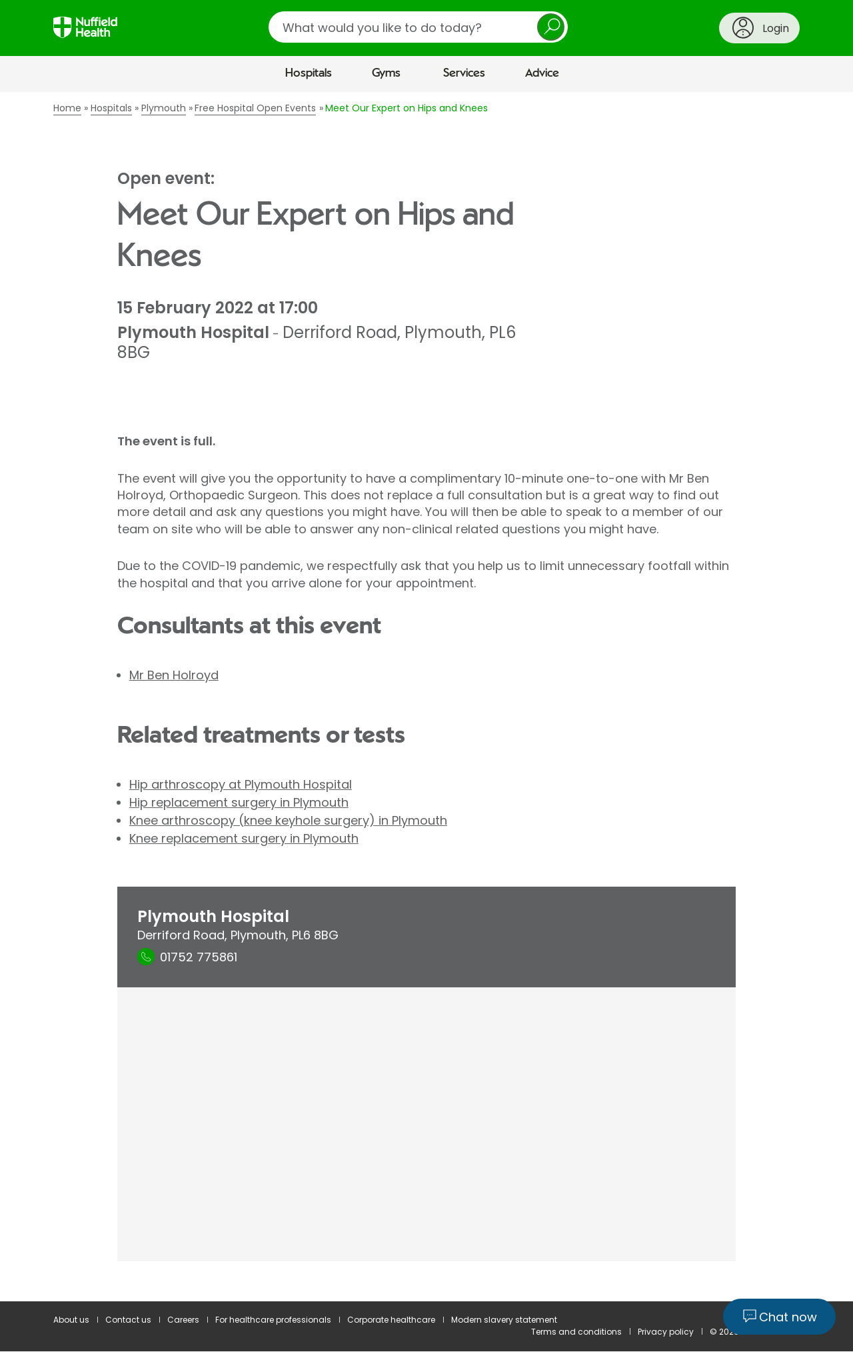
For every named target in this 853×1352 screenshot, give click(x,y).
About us (71, 1319)
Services (464, 73)
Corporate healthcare (391, 1319)
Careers (183, 1319)
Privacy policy (666, 1331)
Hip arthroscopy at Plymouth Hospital (240, 784)
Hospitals (308, 73)
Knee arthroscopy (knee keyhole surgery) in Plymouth (288, 820)
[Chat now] (779, 1317)
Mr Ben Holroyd (174, 675)
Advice (542, 73)
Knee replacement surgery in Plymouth (244, 838)
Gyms (386, 73)
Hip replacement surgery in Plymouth (239, 802)
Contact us (128, 1319)
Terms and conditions (576, 1331)
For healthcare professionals (273, 1319)
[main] (426, 697)
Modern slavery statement (504, 1319)
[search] (418, 27)
